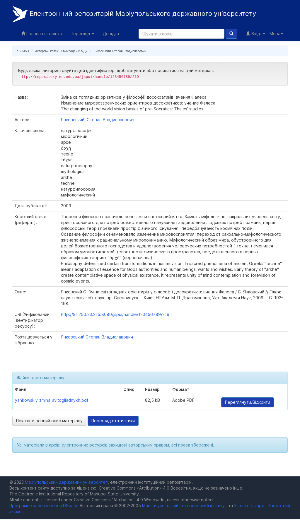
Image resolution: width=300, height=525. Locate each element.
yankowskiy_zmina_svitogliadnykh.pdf (51, 400)
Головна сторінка (41, 33)
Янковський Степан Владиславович (119, 51)
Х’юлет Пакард (249, 505)
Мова (276, 33)
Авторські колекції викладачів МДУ (61, 51)
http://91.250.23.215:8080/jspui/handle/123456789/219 (115, 314)
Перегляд (82, 33)
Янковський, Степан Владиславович (97, 119)
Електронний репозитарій (134, 14)
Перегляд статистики (113, 420)
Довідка (111, 33)
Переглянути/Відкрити (247, 402)
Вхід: (255, 33)
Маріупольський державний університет (66, 482)
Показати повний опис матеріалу (49, 420)
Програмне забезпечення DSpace (44, 505)
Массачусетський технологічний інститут (184, 505)
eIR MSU (23, 51)
